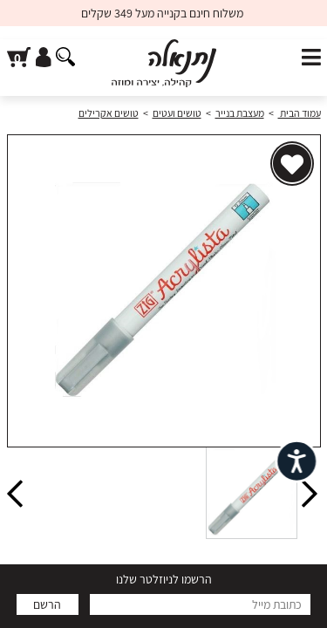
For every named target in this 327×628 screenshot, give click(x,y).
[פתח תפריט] (311, 58)
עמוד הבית (299, 112)
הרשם (47, 604)
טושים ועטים (177, 112)
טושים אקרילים (108, 112)
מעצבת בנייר (239, 112)
